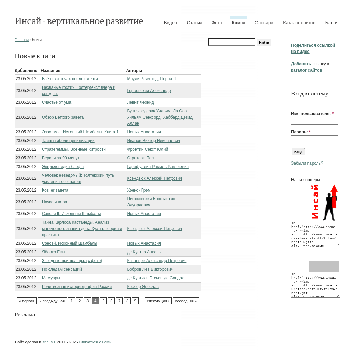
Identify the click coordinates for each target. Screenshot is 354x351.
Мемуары (51, 278)
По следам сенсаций (62, 269)
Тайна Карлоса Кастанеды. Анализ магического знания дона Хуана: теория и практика (82, 228)
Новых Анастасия (144, 132)
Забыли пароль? (307, 163)
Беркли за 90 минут (61, 158)
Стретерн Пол (140, 158)
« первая (26, 301)
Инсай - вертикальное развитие (79, 20)
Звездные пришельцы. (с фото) (72, 260)
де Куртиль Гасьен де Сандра (155, 278)
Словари (264, 22)
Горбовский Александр (149, 90)
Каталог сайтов (299, 22)
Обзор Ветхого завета (63, 117)
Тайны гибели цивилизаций (68, 140)
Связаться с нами (95, 342)
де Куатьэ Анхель (144, 252)
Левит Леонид (140, 102)
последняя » (186, 301)
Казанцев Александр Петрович (156, 260)
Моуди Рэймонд (142, 78)
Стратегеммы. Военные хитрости (74, 149)
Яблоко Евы (53, 252)
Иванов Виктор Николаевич (153, 140)
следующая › (158, 301)
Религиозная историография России (77, 286)
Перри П (168, 78)
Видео (170, 22)
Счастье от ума (56, 102)
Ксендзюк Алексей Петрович (154, 178)
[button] (294, 103)
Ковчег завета (55, 190)
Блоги (331, 22)
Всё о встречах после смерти (70, 78)
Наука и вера (54, 202)
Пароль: (301, 132)
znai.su (48, 342)
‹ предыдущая (52, 301)
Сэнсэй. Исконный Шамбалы (69, 243)
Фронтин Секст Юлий (147, 149)
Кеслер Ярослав (142, 286)
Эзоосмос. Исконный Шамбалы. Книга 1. (81, 132)
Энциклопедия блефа (63, 166)
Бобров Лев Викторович (150, 269)
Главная (22, 40)
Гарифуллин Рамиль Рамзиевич (157, 166)
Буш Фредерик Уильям (148, 111)
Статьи (194, 22)
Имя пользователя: (312, 113)
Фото (217, 22)
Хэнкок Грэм (138, 190)
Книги (238, 22)
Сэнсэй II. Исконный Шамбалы (71, 213)
